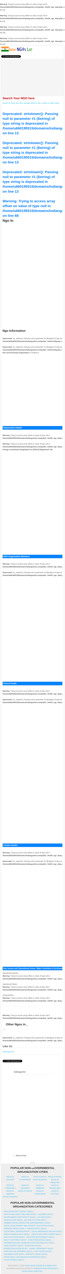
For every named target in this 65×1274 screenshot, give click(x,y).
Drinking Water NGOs (14, 1229)
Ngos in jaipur (25, 1191)
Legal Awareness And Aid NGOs (46, 1231)
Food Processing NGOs (39, 1240)
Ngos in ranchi (10, 1197)
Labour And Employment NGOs (46, 1234)
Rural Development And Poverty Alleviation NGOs (28, 1226)
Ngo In (8, 220)
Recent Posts (21, 1156)
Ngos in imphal (40, 1180)
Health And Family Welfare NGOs (20, 1214)
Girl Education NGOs (14, 1237)
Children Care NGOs (14, 1254)
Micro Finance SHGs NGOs (16, 1234)
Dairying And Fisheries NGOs (18, 1251)
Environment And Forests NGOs (19, 1217)
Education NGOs (33, 1246)
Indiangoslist (8, 1051)
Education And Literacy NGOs (18, 1211)
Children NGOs (45, 1214)
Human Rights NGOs (36, 1229)
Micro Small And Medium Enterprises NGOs (25, 1257)
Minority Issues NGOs (36, 1254)
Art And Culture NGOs (35, 1220)
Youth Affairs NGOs (13, 1260)
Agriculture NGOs (13, 1220)
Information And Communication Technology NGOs (29, 1243)
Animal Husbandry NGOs (41, 1248)
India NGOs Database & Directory (41, 1266)
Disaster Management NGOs (40, 1237)
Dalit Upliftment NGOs (15, 1240)
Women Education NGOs (15, 1248)
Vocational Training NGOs (16, 1231)
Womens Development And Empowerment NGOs (27, 1223)
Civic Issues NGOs (42, 1251)
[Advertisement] (32, 76)
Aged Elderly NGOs (13, 1246)
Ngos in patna (55, 1177)
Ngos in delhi (39, 1177)
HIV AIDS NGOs (43, 1217)
